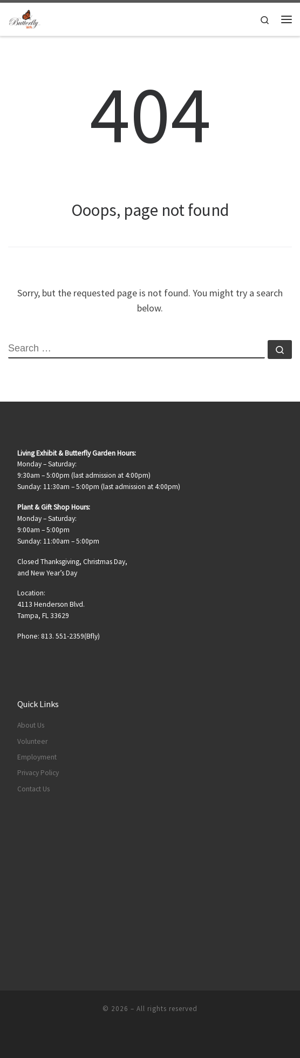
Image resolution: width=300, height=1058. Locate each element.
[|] (25, 17)
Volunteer (32, 741)
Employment (37, 757)
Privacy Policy (38, 772)
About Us (30, 725)
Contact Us (33, 789)
